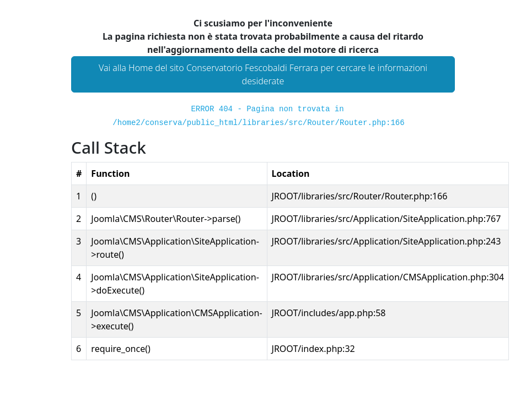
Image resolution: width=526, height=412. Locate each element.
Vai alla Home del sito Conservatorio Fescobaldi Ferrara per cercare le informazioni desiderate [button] (263, 74)
